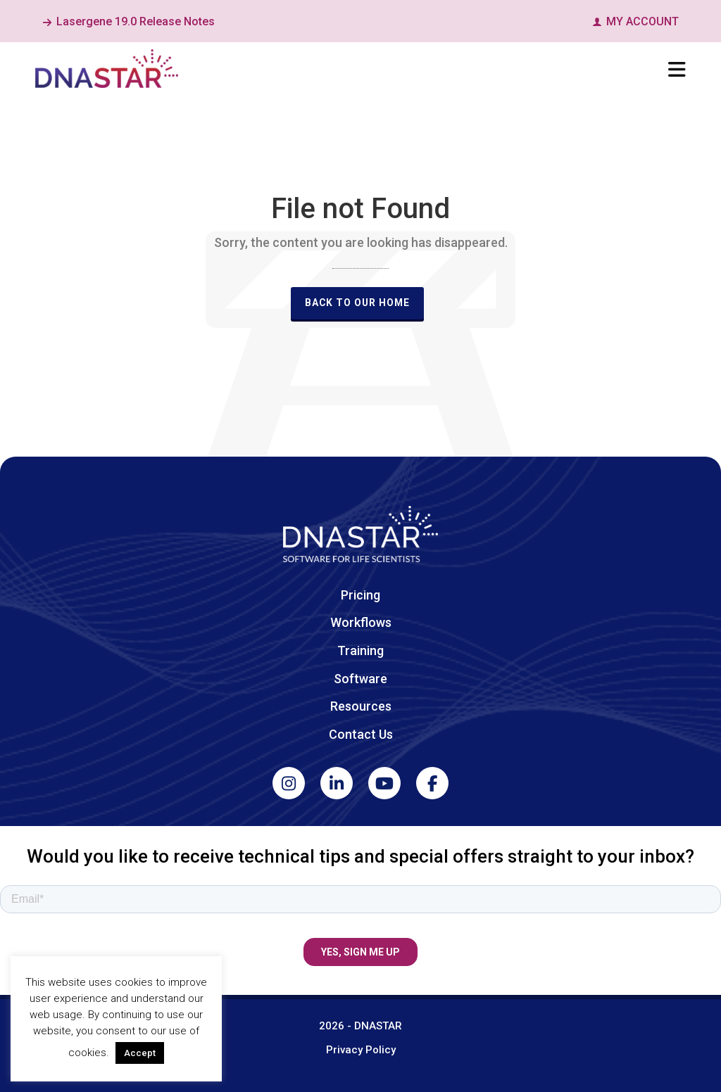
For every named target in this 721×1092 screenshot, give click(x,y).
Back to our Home (357, 302)
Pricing (360, 595)
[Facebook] (432, 783)
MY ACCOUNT (635, 21)
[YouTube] (384, 783)
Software (360, 678)
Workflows (360, 622)
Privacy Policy (361, 1049)
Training (360, 650)
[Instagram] (288, 783)
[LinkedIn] (336, 783)
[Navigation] (677, 70)
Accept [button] (140, 1053)
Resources (360, 706)
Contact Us (361, 734)
